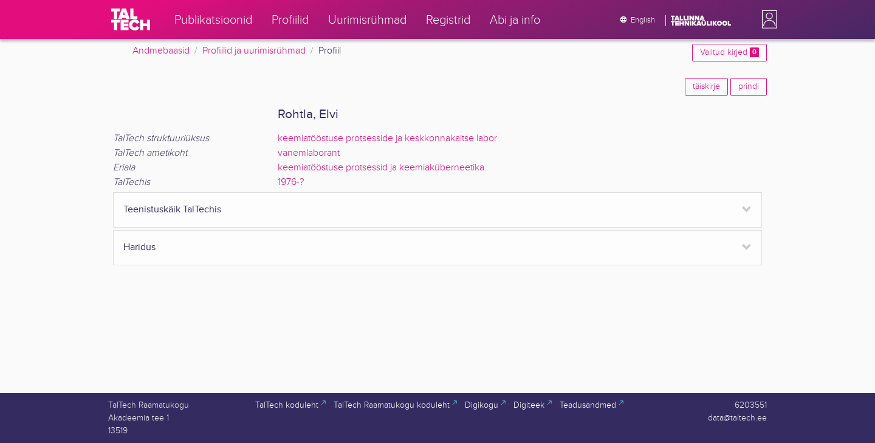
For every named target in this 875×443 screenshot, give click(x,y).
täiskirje (706, 86)
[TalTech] (130, 19)
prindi (748, 86)
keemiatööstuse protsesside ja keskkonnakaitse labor (387, 138)
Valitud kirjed (729, 52)
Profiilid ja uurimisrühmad (254, 51)
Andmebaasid (161, 51)
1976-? (291, 182)
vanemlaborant (309, 153)
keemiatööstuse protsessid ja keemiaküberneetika (381, 167)
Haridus (139, 247)
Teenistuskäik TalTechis (172, 209)
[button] (766, 19)
